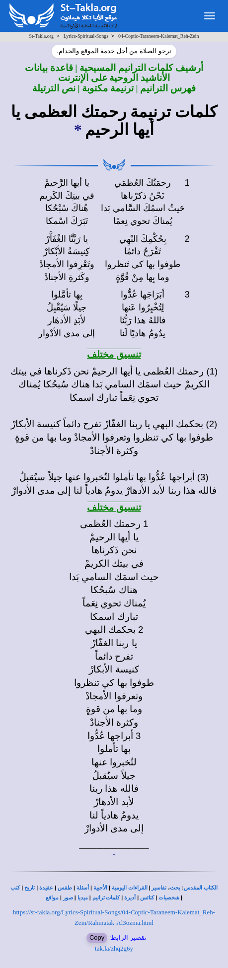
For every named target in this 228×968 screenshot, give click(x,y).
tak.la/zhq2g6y (114, 948)
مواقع (52, 897)
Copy (96, 937)
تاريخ (29, 888)
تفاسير (159, 888)
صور (68, 897)
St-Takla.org (41, 36)
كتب (15, 888)
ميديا (82, 897)
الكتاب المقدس (201, 888)
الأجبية (100, 888)
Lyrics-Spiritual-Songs (86, 36)
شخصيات (168, 897)
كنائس (147, 897)
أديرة (130, 897)
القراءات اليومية (130, 888)
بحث (175, 888)
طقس (65, 888)
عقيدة (46, 888)
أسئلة (82, 888)
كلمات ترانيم (106, 897)
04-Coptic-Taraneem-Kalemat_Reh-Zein (158, 36)
